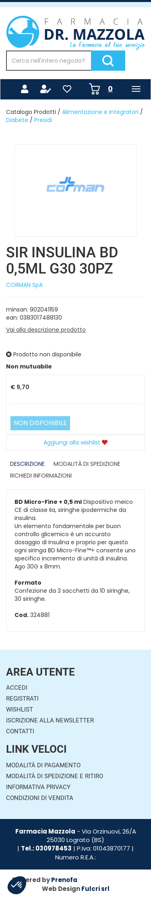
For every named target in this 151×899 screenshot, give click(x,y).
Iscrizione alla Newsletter (50, 720)
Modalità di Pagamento (43, 765)
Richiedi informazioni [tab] (41, 476)
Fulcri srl (95, 888)
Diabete (17, 120)
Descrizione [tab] (27, 464)
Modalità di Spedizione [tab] (87, 464)
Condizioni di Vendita (39, 798)
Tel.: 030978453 (46, 848)
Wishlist (19, 709)
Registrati (22, 698)
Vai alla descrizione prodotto (46, 330)
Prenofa (64, 880)
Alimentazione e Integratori (100, 112)
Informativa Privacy (38, 787)
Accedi (16, 687)
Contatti (20, 731)
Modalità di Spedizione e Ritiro (54, 776)
